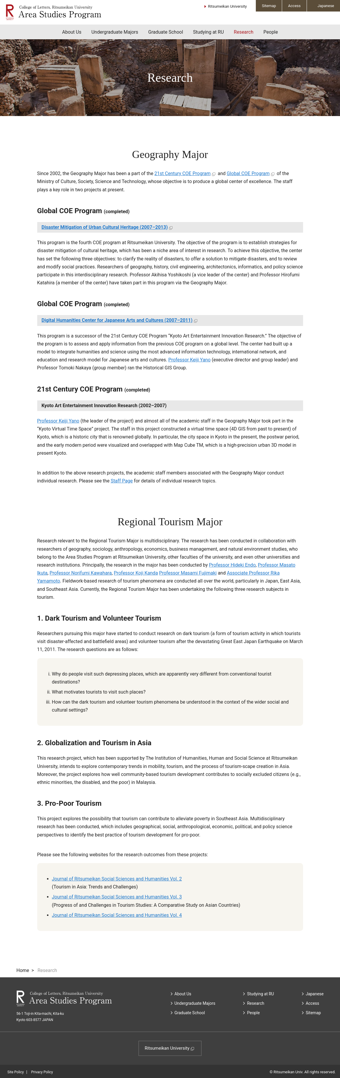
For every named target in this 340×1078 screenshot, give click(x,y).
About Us (71, 32)
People (270, 32)
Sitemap (269, 6)
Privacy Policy (42, 1072)
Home (23, 970)
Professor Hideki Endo (232, 565)
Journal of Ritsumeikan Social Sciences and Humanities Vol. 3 (117, 897)
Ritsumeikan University (227, 6)
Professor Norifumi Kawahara (81, 573)
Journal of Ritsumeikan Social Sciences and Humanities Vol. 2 (117, 879)
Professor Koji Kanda (136, 573)
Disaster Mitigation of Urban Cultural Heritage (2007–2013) (105, 227)
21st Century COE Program (182, 173)
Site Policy (15, 1072)
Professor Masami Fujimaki (188, 573)
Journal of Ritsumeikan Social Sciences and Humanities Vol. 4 (117, 915)
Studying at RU (208, 32)
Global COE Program (248, 173)
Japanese (326, 6)
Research (243, 32)
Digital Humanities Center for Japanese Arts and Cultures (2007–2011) (117, 320)
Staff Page (122, 481)
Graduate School (165, 32)
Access (294, 6)
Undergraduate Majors (114, 32)
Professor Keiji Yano (189, 360)
